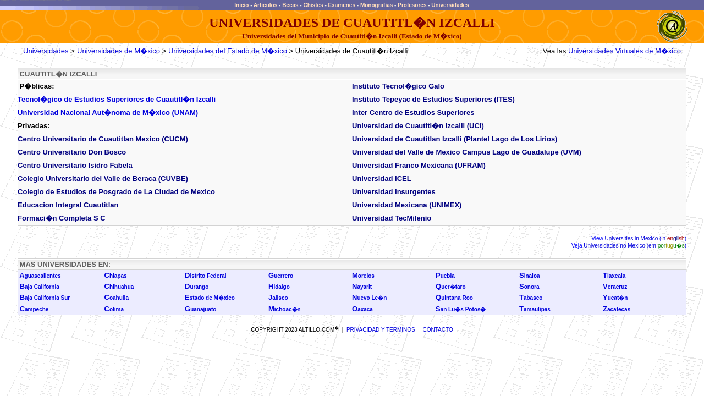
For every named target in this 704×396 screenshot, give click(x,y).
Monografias (376, 5)
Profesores (412, 5)
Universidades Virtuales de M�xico (624, 51)
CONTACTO (438, 330)
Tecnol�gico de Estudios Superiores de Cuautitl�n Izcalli (117, 99)
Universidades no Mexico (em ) (634, 246)
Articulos (265, 5)
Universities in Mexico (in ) (644, 238)
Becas (290, 5)
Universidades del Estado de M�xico (227, 51)
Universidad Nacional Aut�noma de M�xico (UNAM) (108, 112)
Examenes (341, 5)
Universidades (450, 5)
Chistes (313, 5)
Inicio (241, 5)
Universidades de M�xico (118, 51)
